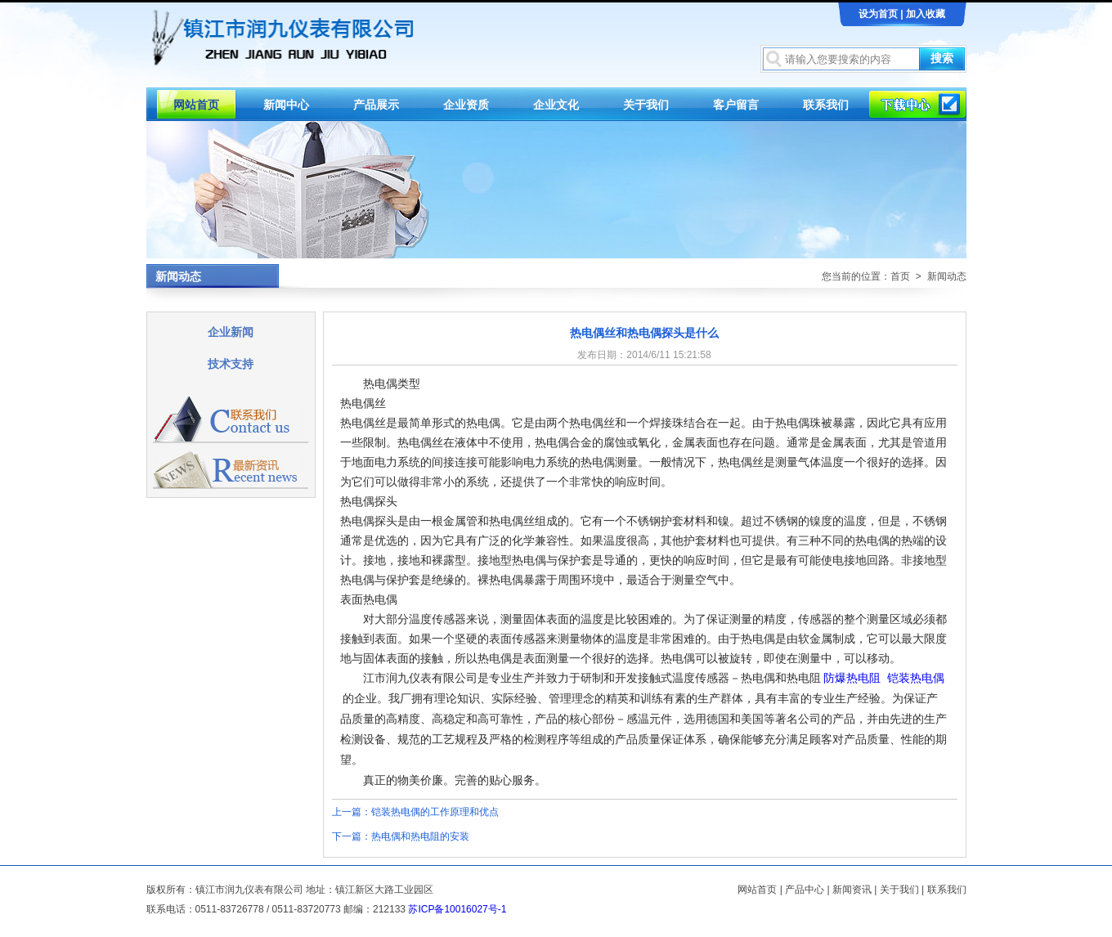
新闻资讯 (852, 889)
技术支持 (230, 363)
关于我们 (646, 104)
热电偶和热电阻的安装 (420, 836)
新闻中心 (286, 104)
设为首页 (878, 14)
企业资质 (466, 104)
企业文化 (556, 104)
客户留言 (736, 104)
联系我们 (826, 104)
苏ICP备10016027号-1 (457, 909)
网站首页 (196, 104)
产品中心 (804, 889)
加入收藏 (925, 14)
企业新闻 (230, 331)
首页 (900, 276)
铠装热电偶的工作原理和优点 (435, 812)
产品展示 (376, 104)
